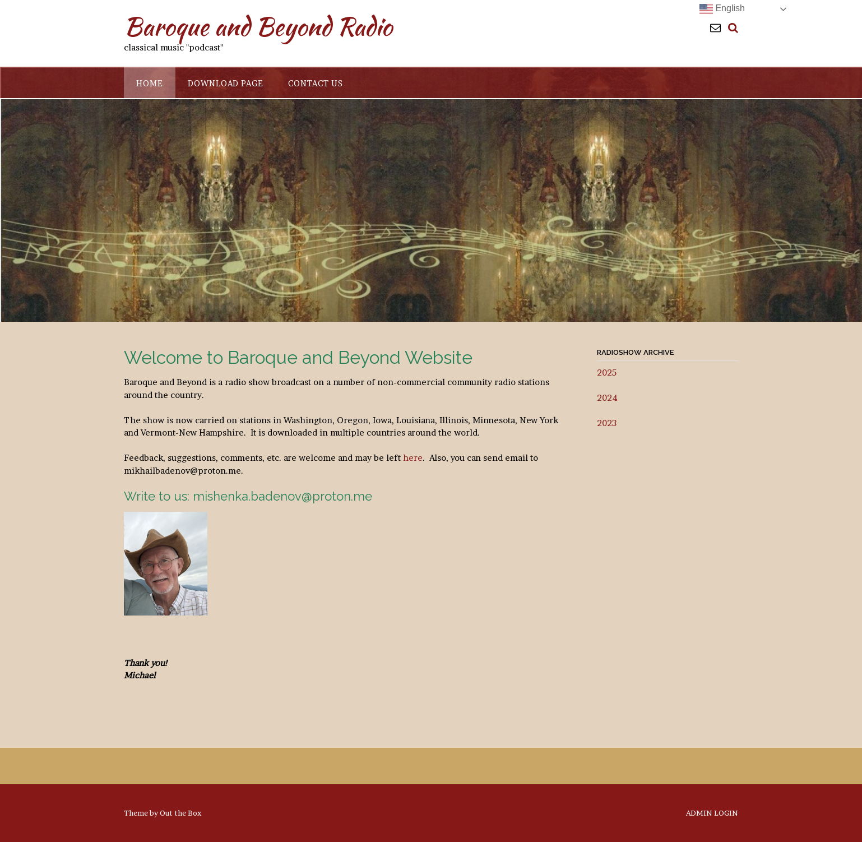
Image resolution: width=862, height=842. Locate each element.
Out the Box (180, 812)
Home (149, 83)
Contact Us (315, 83)
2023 (607, 423)
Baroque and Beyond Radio (258, 26)
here (413, 457)
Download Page (225, 83)
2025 (607, 372)
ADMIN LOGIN (712, 813)
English (722, 9)
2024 (607, 397)
